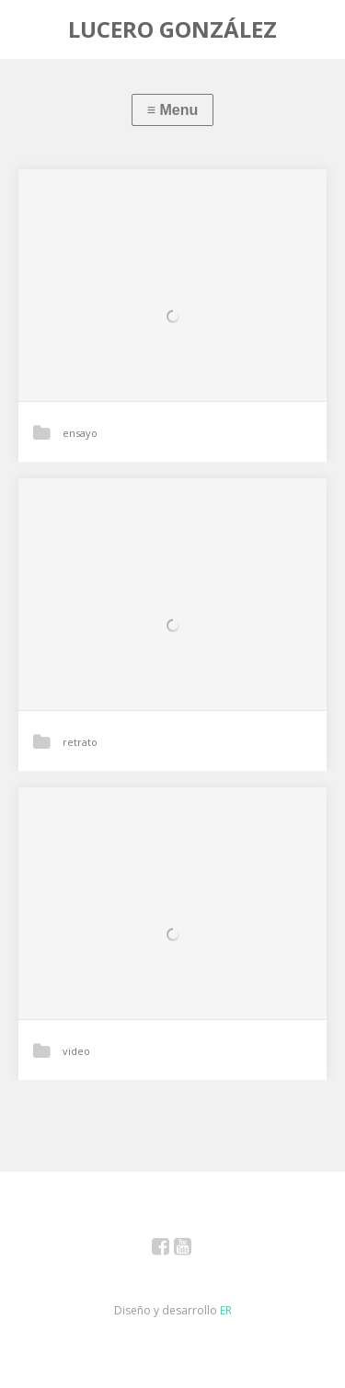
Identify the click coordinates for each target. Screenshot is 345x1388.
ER (226, 1310)
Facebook (170, 1249)
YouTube (192, 1249)
